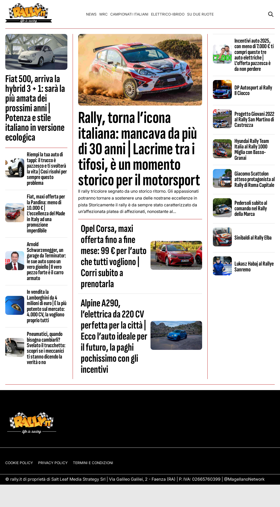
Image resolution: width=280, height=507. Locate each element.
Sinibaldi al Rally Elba (253, 237)
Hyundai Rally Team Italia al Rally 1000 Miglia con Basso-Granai (251, 149)
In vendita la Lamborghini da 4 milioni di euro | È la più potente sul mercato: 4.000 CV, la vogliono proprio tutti (46, 306)
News (91, 14)
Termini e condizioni (93, 463)
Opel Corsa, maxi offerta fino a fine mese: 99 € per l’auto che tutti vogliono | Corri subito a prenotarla (114, 256)
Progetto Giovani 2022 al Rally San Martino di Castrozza (254, 119)
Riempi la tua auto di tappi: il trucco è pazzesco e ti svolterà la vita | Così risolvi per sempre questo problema (47, 168)
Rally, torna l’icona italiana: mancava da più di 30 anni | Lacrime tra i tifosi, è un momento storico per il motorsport (139, 149)
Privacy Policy (53, 463)
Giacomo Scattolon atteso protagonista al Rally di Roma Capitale (254, 179)
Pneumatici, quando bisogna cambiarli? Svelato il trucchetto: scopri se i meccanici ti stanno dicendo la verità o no (46, 348)
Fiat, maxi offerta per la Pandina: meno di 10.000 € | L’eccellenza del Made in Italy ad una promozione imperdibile (46, 213)
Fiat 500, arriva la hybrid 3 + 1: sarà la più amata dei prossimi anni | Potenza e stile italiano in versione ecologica (35, 108)
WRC (103, 14)
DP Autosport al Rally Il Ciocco (253, 90)
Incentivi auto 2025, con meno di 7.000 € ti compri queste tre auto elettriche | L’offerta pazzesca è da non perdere (254, 55)
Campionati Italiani (129, 14)
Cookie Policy (19, 463)
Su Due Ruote (200, 14)
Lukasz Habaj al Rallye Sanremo (254, 266)
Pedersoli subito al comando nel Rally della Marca (250, 208)
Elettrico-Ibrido (167, 14)
